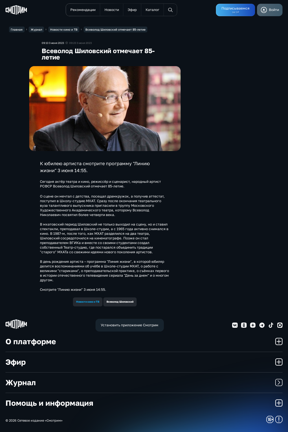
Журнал (144, 382)
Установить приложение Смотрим (129, 325)
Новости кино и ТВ (87, 301)
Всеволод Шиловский (120, 301)
